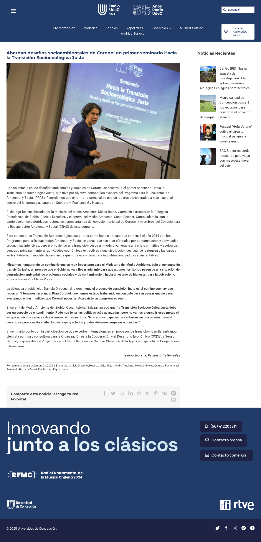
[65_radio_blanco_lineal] (148, 6)
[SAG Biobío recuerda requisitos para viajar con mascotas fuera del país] (208, 151)
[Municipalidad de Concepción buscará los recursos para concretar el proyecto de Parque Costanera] (208, 98)
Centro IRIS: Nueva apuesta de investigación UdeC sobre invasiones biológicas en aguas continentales (225, 78)
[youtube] (252, 528)
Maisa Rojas (106, 365)
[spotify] (243, 528)
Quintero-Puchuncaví (166, 365)
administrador (19, 365)
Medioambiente (144, 365)
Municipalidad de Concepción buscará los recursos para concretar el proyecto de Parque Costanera (225, 107)
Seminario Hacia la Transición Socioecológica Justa (37, 369)
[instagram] (235, 528)
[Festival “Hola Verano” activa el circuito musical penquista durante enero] (208, 127)
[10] (93, 121)
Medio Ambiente (124, 365)
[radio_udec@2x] (109, 6)
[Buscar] (224, 10)
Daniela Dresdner (78, 365)
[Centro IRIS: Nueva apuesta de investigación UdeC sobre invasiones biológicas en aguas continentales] (208, 68)
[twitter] (217, 528)
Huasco (93, 365)
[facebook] (226, 528)
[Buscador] (237, 10)
